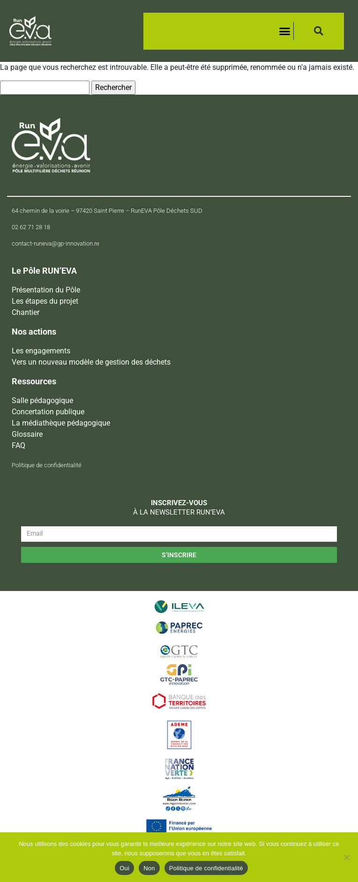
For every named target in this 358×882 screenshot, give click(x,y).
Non (149, 868)
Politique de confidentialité (206, 868)
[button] (284, 31)
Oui (124, 868)
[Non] (346, 857)
